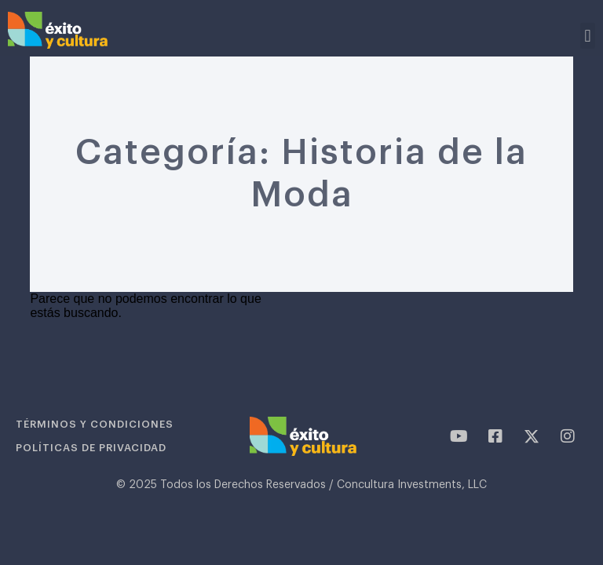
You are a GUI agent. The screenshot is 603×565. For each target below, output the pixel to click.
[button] (587, 36)
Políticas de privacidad (91, 448)
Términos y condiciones (95, 424)
